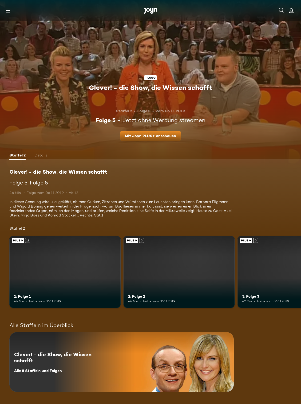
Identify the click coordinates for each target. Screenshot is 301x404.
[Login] (291, 10)
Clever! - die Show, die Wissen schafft (150, 88)
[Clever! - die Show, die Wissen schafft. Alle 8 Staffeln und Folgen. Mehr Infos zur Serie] (121, 362)
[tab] (17, 156)
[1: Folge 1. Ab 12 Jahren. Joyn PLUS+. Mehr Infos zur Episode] (65, 272)
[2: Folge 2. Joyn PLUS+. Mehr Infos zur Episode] (179, 272)
